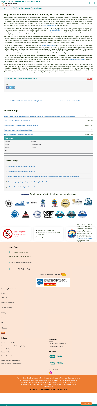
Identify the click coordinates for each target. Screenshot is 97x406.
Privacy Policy (5, 352)
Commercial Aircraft (36, 144)
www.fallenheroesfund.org (85, 238)
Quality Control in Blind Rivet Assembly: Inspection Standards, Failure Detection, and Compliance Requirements (39, 116)
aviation (89, 78)
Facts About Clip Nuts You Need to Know (17, 121)
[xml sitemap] (3, 333)
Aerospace (7, 141)
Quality (3, 313)
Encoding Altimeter (7, 303)
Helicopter (33, 147)
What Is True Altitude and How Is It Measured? (18, 135)
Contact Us (5, 318)
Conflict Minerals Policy (9, 343)
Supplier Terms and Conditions (11, 361)
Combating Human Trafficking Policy (13, 346)
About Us (4, 298)
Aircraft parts (34, 141)
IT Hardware (8, 151)
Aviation (7, 144)
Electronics (7, 147)
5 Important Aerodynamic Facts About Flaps (18, 130)
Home (3, 293)
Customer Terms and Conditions (11, 364)
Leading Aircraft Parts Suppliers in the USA (21, 166)
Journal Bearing (6, 308)
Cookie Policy (5, 349)
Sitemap (4, 328)
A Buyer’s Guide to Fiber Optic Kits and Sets (21, 187)
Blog (7, 8)
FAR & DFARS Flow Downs (57, 343)
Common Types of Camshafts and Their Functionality (21, 125)
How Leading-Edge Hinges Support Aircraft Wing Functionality (27, 182)
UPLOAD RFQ (86, 403)
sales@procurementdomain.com (21, 262)
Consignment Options (56, 346)
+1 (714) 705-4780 (20, 269)
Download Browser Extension (53, 274)
